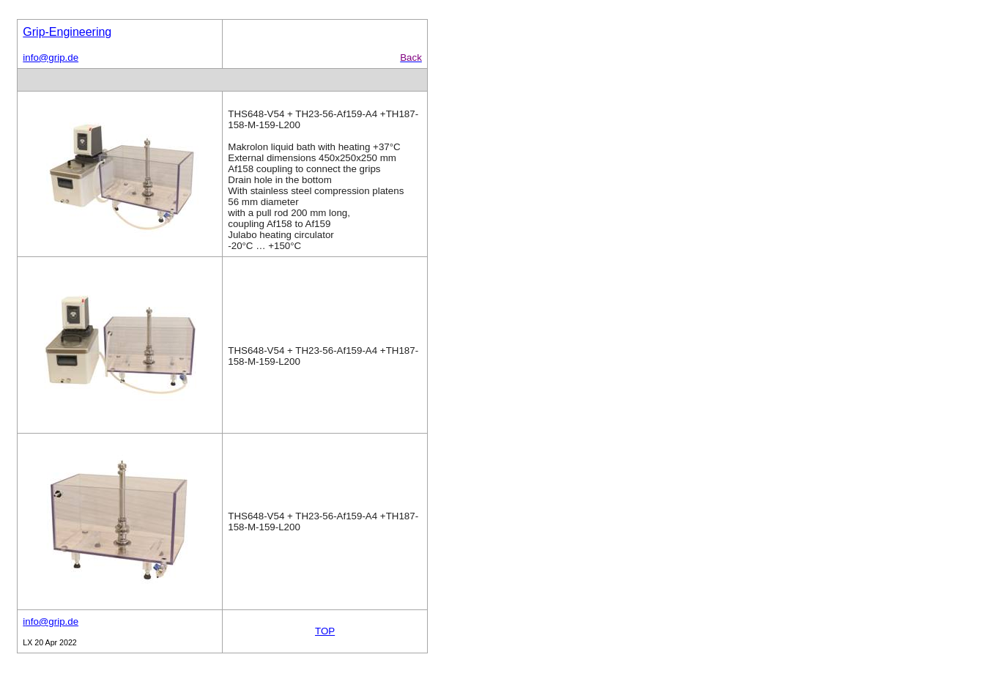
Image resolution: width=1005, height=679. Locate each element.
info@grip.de (50, 57)
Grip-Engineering (67, 32)
